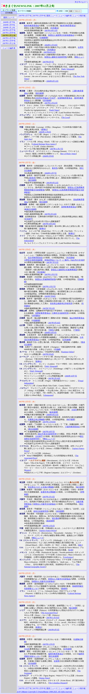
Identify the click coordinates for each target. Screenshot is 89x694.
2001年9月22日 (52, 183)
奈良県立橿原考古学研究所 (61, 303)
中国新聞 (36, 320)
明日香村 (55, 518)
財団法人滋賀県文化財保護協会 (61, 35)
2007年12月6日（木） (27, 249)
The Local (65, 117)
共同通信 (54, 28)
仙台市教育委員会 (35, 258)
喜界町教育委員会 (68, 207)
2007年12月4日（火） (27, 479)
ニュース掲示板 (79, 16)
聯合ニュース (48, 439)
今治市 (27, 649)
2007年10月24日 (49, 224)
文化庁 (53, 98)
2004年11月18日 (50, 45)
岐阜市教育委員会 (31, 26)
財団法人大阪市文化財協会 (44, 504)
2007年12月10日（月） (28, 20)
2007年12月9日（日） (27, 88)
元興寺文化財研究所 (60, 313)
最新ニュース (52, 16)
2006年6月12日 (52, 81)
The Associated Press (49, 613)
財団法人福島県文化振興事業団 (64, 270)
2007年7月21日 (49, 308)
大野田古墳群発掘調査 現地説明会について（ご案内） (47, 260)
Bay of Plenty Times (68, 154)
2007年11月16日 (52, 618)
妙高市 (32, 178)
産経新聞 (50, 521)
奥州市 (54, 168)
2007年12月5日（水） (27, 402)
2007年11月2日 (49, 526)
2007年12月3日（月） (27, 573)
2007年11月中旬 (8, 41)
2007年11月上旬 (8, 43)
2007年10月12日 (50, 30)
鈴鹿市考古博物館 (48, 492)
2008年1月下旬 (9, 22)
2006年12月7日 (50, 173)
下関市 (51, 330)
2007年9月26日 (54, 323)
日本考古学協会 (41, 98)
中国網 (57, 349)
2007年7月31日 (52, 262)
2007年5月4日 (48, 354)
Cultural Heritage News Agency (44, 144)
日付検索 (9, 13)
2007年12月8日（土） (27, 124)
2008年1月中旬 (9, 25)
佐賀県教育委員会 (64, 98)
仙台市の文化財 (77, 260)
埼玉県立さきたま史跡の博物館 (41, 487)
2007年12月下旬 (8, 30)
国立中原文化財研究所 (47, 434)
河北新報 (70, 258)
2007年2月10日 (50, 214)
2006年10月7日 (71, 376)
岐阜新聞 (53, 412)
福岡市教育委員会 (55, 654)
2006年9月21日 (52, 415)
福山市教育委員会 (77, 318)
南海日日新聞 (30, 209)
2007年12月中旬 (39, 16)
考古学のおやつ (81, 2)
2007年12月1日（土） (27, 636)
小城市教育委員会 (72, 427)
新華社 (44, 130)
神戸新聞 (70, 420)
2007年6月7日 (48, 62)
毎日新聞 (80, 487)
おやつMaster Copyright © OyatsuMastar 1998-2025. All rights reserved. (44, 692)
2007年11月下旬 (25, 16)
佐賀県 (56, 661)
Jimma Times (44, 678)
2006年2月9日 (48, 156)
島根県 (64, 589)
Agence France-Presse (48, 531)
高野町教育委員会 (42, 313)
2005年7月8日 (50, 296)
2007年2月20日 (54, 378)
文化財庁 (28, 219)
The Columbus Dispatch (58, 683)
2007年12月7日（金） (27, 163)
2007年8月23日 (50, 52)
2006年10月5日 (50, 333)
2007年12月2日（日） (27, 602)
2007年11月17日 (56, 149)
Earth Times (54, 110)
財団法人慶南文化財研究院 (55, 57)
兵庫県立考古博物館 (36, 420)
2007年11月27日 (50, 274)
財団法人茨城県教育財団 (45, 279)
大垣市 (74, 410)
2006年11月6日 (45, 132)
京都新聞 (44, 38)
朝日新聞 (39, 93)
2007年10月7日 (49, 432)
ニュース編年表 (65, 16)
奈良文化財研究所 (40, 511)
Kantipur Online (68, 352)
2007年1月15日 (49, 497)
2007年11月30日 (49, 422)
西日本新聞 (33, 429)
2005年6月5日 (53, 630)
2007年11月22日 (50, 103)
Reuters (27, 470)
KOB (71, 550)
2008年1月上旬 (9, 28)
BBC (80, 545)
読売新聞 (47, 100)
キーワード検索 (8, 10)
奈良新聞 (60, 511)
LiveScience (68, 557)
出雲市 (80, 47)
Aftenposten (48, 395)
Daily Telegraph (68, 69)
